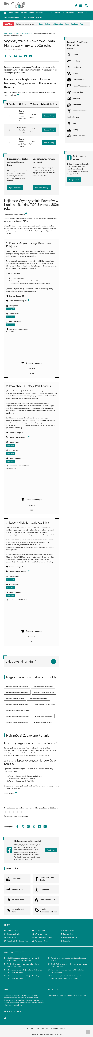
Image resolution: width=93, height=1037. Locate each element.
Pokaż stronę (10, 317)
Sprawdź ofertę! (15, 188)
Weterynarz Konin (41, 934)
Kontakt (83, 995)
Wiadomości (13, 13)
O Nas (37, 1028)
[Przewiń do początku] (88, 1032)
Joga (74, 123)
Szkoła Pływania (78, 136)
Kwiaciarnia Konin (13, 934)
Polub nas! (51, 850)
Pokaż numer (10, 325)
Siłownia (75, 117)
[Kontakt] (80, 5)
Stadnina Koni (77, 92)
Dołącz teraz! (74, 180)
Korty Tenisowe (78, 79)
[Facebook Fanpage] (75, 5)
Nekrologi (70, 13)
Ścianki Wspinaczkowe (81, 86)
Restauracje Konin (41, 941)
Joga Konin (44, 889)
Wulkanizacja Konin (70, 937)
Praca (50, 13)
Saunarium (76, 104)
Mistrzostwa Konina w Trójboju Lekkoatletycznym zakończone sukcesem (24, 971)
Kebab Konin (67, 941)
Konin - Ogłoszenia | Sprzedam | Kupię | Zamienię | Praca (61, 24)
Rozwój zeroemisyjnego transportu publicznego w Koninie (68, 959)
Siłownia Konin (17, 889)
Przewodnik (29, 17)
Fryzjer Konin (11, 937)
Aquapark (76, 98)
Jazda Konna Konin (47, 900)
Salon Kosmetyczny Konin (44, 937)
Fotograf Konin (68, 934)
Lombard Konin (68, 930)
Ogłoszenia (40, 13)
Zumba (75, 55)
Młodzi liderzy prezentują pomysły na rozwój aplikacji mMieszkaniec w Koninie (23, 959)
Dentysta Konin (12, 930)
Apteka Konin (40, 930)
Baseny (75, 129)
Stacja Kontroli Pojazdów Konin (18, 941)
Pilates (75, 73)
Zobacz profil (10, 309)
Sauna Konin (16, 879)
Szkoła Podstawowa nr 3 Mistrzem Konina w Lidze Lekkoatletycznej (69, 965)
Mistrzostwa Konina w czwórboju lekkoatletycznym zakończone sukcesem (25, 977)
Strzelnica (76, 61)
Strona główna (8, 33)
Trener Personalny (79, 111)
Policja (24, 13)
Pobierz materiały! (42, 188)
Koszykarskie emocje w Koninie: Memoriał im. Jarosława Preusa (67, 971)
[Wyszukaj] (86, 5)
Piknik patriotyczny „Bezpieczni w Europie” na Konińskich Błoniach (23, 965)
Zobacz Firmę (49, 116)
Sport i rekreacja (27, 33)
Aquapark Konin (18, 900)
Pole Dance (76, 67)
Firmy (31, 13)
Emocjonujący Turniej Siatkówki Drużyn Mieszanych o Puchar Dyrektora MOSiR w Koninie (69, 977)
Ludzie (39, 17)
